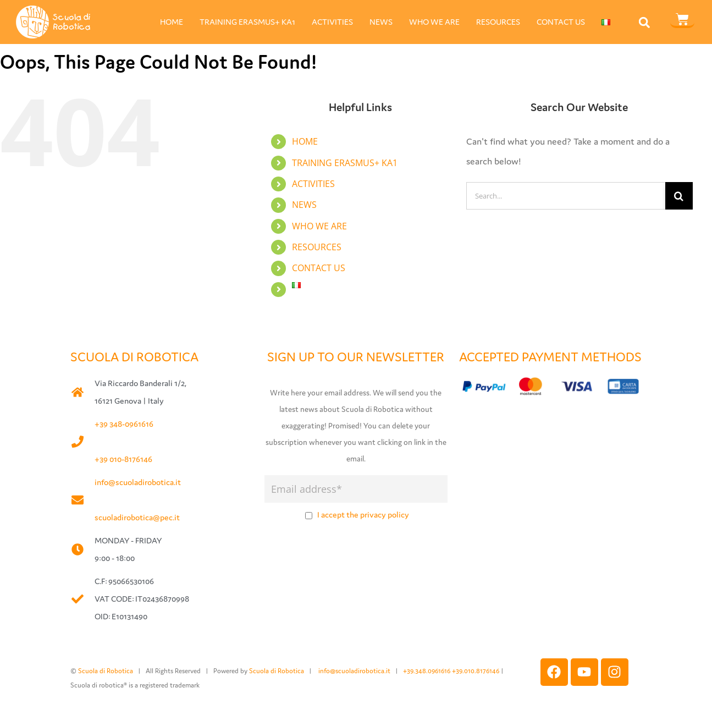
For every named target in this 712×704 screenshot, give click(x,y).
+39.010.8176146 (476, 671)
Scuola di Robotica (105, 671)
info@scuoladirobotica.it (138, 482)
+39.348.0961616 (427, 671)
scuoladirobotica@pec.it (137, 517)
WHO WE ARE (434, 21)
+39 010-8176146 (123, 459)
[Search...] (565, 196)
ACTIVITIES (332, 21)
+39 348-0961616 (124, 424)
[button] (644, 22)
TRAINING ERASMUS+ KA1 (247, 21)
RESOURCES (498, 21)
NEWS (381, 21)
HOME (171, 21)
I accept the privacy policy (363, 514)
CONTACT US (561, 21)
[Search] (679, 196)
